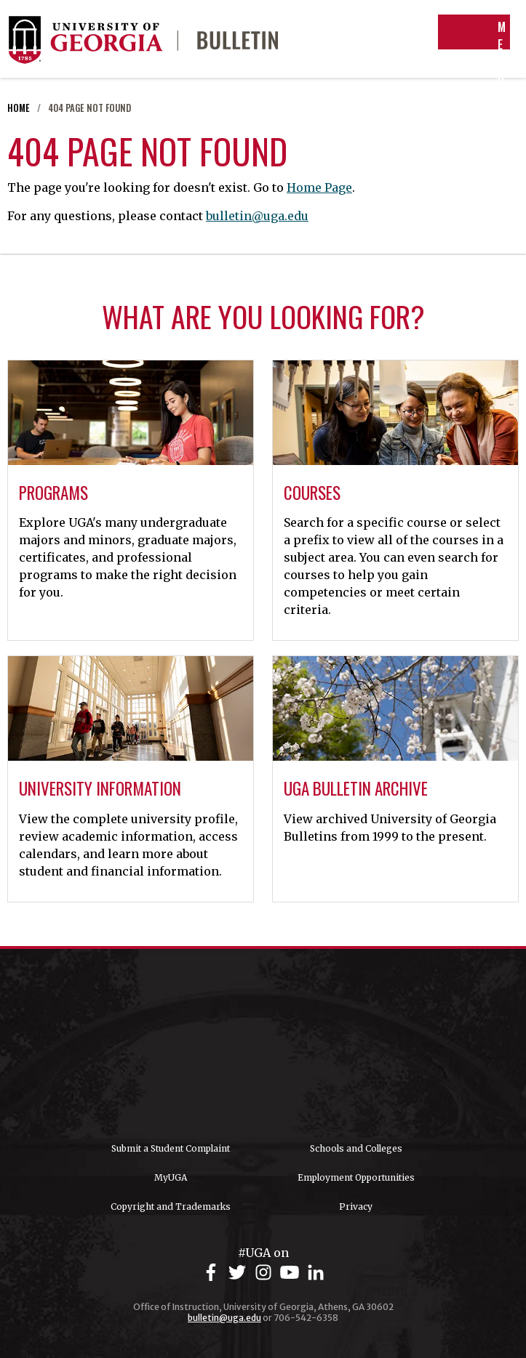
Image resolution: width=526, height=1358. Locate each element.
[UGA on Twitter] (239, 1272)
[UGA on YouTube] (292, 1272)
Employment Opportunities (356, 1177)
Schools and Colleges (356, 1148)
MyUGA (170, 1177)
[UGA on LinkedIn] (316, 1272)
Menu (475, 53)
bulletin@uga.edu (257, 216)
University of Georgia (263, 1045)
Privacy (355, 1206)
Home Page (319, 187)
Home (18, 108)
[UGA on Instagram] (265, 1272)
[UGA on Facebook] (213, 1272)
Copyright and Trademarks (171, 1206)
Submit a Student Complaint (170, 1148)
